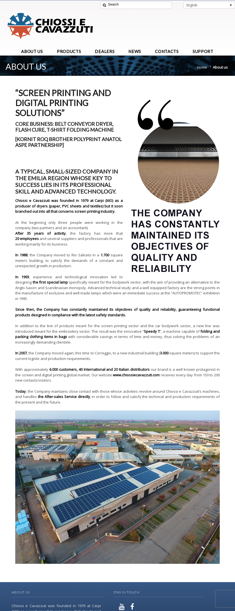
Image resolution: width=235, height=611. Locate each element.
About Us (21, 592)
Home (202, 67)
